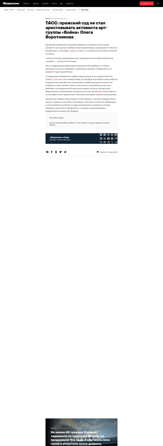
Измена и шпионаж (43, 9)
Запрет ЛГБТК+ (9, 9)
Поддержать (146, 3)
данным (98, 91)
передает (73, 51)
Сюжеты (36, 3)
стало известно (59, 79)
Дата (61, 3)
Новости (26, 3)
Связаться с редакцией (107, 152)
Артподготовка (57, 9)
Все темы (84, 10)
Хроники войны (71, 9)
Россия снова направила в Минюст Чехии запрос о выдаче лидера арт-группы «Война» (79, 124)
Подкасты (69, 3)
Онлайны (45, 3)
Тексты (54, 3)
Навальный (21, 9)
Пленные (30, 9)
